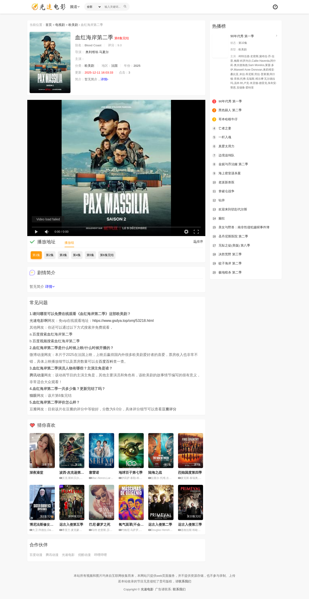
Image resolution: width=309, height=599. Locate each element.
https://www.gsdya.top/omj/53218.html (122, 321)
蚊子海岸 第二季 (227, 263)
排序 (198, 242)
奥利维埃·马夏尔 (97, 52)
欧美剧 (73, 25)
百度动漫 (36, 554)
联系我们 (184, 581)
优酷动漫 (84, 554)
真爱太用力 (223, 146)
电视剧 (60, 25)
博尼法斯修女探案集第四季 (50, 524)
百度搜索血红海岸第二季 (53, 334)
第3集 (63, 255)
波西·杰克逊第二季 (73, 472)
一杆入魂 (221, 137)
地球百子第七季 (131, 472)
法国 (114, 66)
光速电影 (68, 554)
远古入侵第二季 (160, 524)
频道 (75, 7)
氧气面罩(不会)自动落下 (137, 524)
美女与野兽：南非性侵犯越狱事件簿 (240, 227)
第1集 (36, 255)
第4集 (76, 255)
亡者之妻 (221, 128)
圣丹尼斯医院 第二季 (230, 236)
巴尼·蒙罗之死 (99, 524)
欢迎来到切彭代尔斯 (229, 209)
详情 (104, 79)
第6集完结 (106, 255)
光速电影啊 (39, 321)
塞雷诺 (94, 472)
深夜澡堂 (36, 472)
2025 (137, 66)
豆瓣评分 (169, 409)
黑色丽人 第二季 (227, 110)
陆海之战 (155, 472)
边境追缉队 (223, 155)
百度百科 (106, 361)
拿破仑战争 (223, 191)
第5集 (90, 255)
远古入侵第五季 (71, 524)
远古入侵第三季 (190, 524)
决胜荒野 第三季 (227, 254)
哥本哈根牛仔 (225, 119)
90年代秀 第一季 (242, 36)
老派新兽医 (223, 182)
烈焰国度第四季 (190, 472)
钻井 (218, 200)
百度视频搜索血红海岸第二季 (56, 341)
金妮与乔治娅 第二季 (230, 164)
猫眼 (33, 395)
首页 (48, 25)
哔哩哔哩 (100, 554)
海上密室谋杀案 (226, 173)
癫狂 (218, 218)
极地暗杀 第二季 (227, 272)
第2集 (49, 255)
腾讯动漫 (37, 375)
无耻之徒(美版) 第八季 (231, 245)
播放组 (69, 242)
